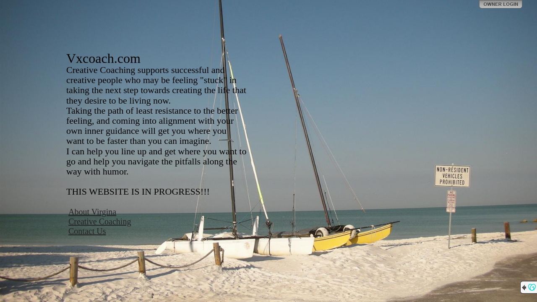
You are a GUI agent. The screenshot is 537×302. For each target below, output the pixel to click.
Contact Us (87, 231)
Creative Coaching (99, 221)
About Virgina (92, 211)
